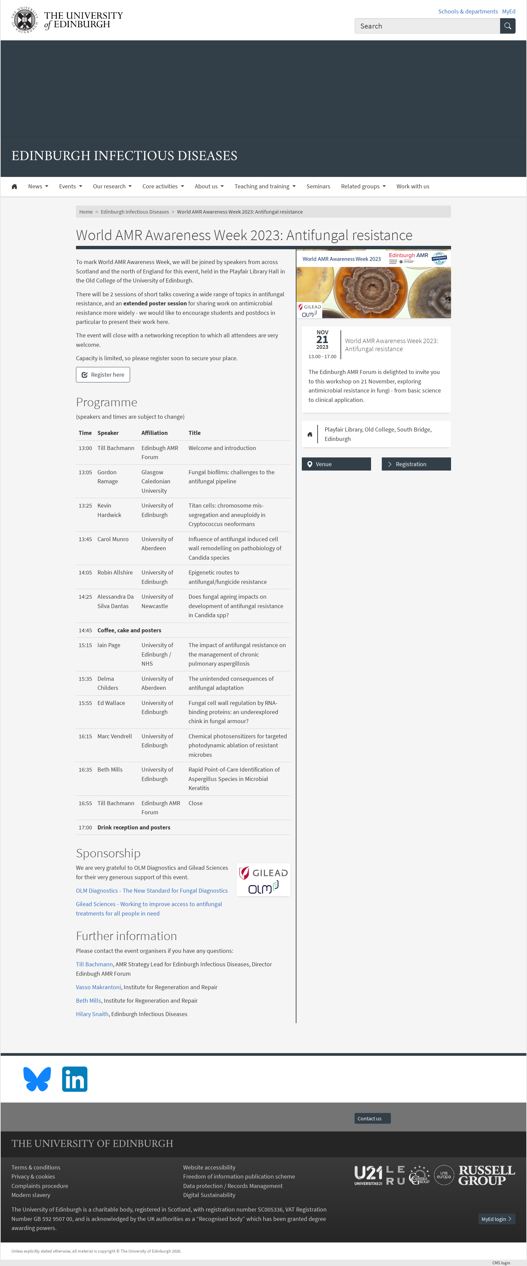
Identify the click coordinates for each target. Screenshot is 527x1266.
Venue (324, 464)
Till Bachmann (94, 964)
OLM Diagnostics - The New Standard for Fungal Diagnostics (152, 890)
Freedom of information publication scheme (239, 1176)
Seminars (318, 186)
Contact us (373, 1118)
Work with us (413, 186)
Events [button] (68, 186)
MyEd (509, 11)
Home (86, 211)
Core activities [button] (161, 186)
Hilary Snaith (92, 1014)
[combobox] (427, 26)
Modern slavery (30, 1195)
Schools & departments (468, 11)
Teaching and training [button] (263, 186)
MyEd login (497, 1219)
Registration (411, 464)
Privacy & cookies (33, 1176)
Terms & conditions (35, 1167)
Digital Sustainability (209, 1195)
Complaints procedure (39, 1186)
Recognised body (220, 1219)
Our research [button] (110, 186)
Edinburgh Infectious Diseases (135, 211)
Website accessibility (209, 1167)
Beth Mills (88, 1000)
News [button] (36, 186)
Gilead (84, 904)
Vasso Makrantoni (98, 987)
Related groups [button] (361, 186)
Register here (103, 374)
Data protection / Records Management (233, 1186)
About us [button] (207, 186)
